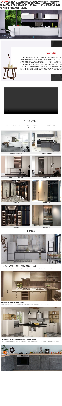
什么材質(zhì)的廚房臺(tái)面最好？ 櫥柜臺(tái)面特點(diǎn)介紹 (18, 266)
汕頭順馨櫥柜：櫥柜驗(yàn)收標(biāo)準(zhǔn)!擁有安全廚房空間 (18, 339)
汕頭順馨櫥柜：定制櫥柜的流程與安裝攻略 (12, 302)
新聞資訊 (34, 1)
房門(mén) (29, 127)
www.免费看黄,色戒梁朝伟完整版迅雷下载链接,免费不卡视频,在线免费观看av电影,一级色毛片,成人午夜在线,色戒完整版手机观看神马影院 (30, 5)
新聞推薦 (31, 231)
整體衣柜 (21, 125)
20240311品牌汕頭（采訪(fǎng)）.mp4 (31, 100)
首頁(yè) (23, 1)
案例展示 (46, 1)
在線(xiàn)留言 (52, 1)
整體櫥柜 (7, 125)
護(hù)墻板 (54, 125)
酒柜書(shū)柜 (14, 125)
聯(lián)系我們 (58, 1)
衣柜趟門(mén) (28, 125)
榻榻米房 (48, 125)
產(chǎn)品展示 (40, 1)
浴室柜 (42, 125)
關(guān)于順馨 (28, 1)
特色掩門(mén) (36, 125)
